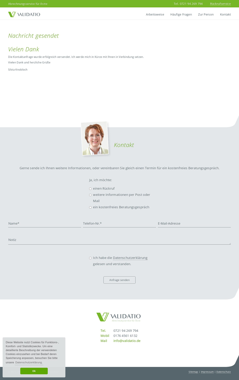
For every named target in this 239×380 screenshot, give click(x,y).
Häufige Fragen (181, 14)
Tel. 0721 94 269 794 (188, 4)
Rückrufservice (220, 4)
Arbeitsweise (155, 14)
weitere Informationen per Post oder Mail (121, 197)
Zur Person (206, 14)
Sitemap (193, 371)
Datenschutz (223, 371)
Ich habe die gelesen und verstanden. (120, 261)
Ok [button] (34, 371)
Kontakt (225, 14)
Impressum (207, 371)
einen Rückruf (104, 188)
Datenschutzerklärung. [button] (29, 362)
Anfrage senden (119, 280)
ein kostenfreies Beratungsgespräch (121, 207)
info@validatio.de (126, 341)
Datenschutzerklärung (130, 258)
